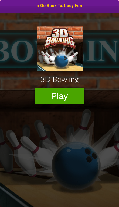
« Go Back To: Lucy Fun (59, 5)
